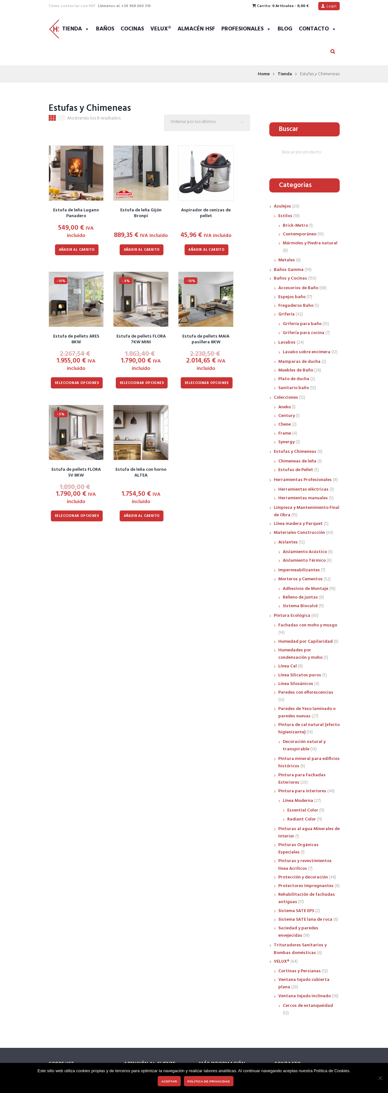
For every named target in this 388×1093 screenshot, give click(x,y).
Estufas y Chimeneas (295, 451)
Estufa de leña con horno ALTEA (140, 472)
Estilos (285, 216)
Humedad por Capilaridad (305, 641)
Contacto (318, 29)
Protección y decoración (303, 877)
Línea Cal (287, 666)
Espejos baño (291, 297)
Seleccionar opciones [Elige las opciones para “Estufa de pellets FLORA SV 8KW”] (77, 516)
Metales (286, 260)
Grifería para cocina (303, 333)
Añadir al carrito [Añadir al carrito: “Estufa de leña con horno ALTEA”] (142, 516)
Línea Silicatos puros (299, 675)
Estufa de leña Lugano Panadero (76, 213)
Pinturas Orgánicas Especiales (298, 848)
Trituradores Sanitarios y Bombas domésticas (300, 949)
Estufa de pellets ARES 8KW (76, 339)
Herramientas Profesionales (303, 480)
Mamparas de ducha (299, 361)
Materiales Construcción (299, 532)
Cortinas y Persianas (299, 971)
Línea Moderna (298, 800)
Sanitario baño (293, 388)
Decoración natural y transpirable (304, 745)
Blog (285, 29)
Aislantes (288, 542)
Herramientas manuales (303, 498)
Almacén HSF (196, 29)
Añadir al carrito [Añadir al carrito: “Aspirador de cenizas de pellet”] (206, 250)
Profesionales (246, 29)
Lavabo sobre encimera (306, 352)
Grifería (286, 314)
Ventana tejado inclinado (304, 996)
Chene (284, 424)
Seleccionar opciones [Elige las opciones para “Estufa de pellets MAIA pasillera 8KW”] (207, 383)
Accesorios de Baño (298, 288)
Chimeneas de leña (297, 461)
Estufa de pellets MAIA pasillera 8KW (205, 339)
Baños (105, 29)
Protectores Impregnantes (306, 886)
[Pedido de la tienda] (208, 123)
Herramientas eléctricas (303, 489)
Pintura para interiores (302, 791)
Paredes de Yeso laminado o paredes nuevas (307, 712)
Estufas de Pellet (295, 470)
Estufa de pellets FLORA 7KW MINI (141, 339)
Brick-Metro (295, 225)
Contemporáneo (299, 234)
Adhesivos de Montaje (305, 588)
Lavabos (287, 342)
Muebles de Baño (295, 370)
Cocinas (132, 29)
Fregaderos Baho (295, 305)
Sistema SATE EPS (296, 911)
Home (264, 74)
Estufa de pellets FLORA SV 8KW (76, 472)
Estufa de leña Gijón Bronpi (141, 213)
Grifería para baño (302, 324)
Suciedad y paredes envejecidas (298, 932)
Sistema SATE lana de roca (305, 919)
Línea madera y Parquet (298, 523)
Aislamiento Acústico (305, 552)
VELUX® (160, 29)
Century (286, 416)
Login (332, 6)
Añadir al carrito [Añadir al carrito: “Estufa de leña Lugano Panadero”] (77, 250)
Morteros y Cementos (300, 579)
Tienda (76, 29)
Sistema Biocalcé (300, 606)
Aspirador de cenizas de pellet (206, 213)
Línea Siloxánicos (295, 684)
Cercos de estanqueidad (308, 1005)
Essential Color (302, 810)
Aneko (284, 407)
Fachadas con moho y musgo (307, 625)
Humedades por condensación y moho (300, 654)
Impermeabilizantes (299, 570)
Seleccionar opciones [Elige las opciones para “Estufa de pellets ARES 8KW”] (77, 383)
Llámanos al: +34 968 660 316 (124, 6)
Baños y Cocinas (290, 278)
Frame (284, 433)
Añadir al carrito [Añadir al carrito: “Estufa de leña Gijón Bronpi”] (142, 250)
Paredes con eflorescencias (305, 692)
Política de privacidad (208, 1081)
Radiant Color (301, 819)
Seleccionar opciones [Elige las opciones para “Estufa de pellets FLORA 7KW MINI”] (142, 383)
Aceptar (169, 1081)
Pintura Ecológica (292, 615)
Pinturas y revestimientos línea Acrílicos (305, 864)
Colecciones (286, 397)
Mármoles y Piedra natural (310, 243)
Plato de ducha (293, 379)
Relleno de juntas (300, 597)
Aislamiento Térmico (304, 560)
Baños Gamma (289, 269)
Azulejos (282, 206)
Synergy (286, 442)
